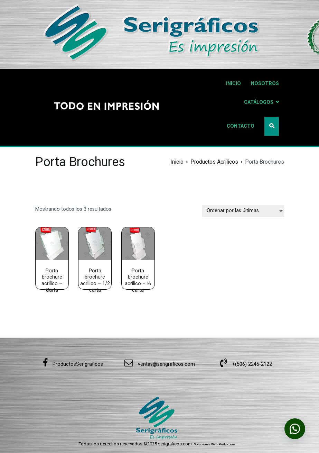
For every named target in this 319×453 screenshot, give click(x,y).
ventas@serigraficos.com (159, 364)
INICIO (233, 84)
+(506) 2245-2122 (246, 364)
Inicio (177, 161)
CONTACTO (240, 126)
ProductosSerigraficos (73, 364)
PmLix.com (227, 444)
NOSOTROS (265, 84)
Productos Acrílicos (214, 161)
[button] (294, 428)
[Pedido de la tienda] (243, 211)
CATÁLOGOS (258, 102)
